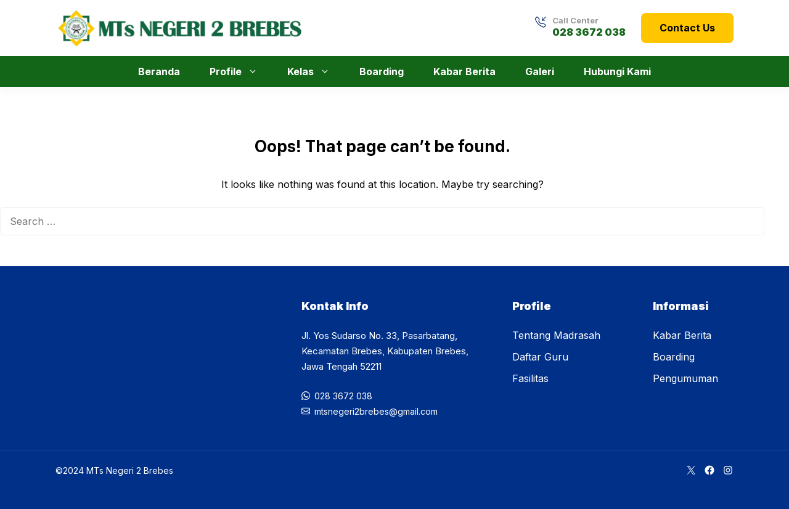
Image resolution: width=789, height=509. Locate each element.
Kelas (314, 71)
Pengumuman (685, 378)
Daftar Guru (540, 357)
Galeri (539, 71)
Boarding (381, 71)
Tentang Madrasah (556, 335)
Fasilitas (530, 378)
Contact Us (687, 28)
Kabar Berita (464, 71)
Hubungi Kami (617, 71)
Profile (240, 71)
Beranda (159, 71)
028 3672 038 (589, 32)
